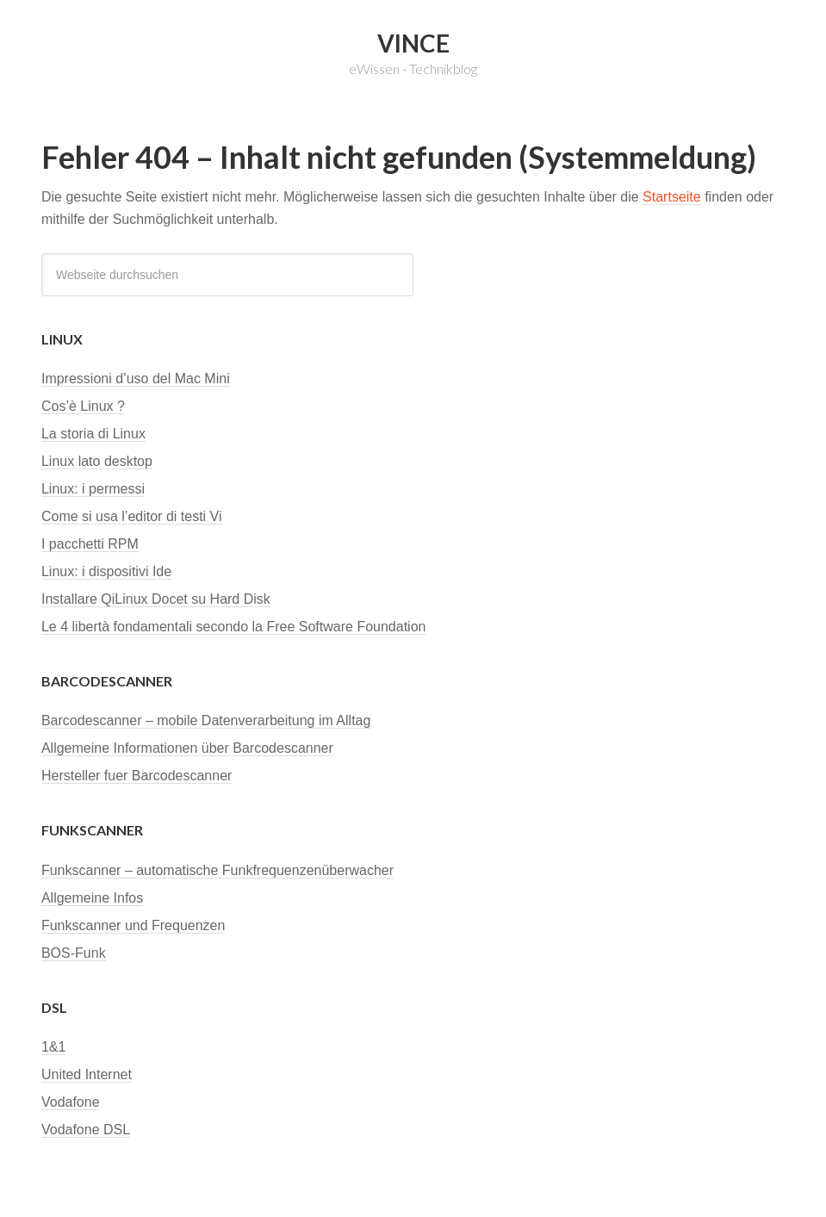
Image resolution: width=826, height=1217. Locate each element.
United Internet (86, 1074)
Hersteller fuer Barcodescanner (136, 775)
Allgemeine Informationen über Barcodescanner (187, 748)
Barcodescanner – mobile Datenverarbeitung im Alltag (205, 720)
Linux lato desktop (96, 461)
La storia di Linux (93, 433)
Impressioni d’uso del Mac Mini (135, 378)
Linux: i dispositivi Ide (106, 571)
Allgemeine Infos (92, 898)
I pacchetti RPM (90, 544)
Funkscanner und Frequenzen (133, 925)
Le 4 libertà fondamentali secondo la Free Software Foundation (233, 626)
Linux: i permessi (93, 488)
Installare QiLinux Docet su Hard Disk (155, 599)
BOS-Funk (73, 953)
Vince (413, 43)
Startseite (672, 196)
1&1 (53, 1047)
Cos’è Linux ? (83, 406)
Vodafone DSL (85, 1129)
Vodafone (70, 1102)
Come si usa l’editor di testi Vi (131, 516)
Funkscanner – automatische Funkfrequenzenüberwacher (217, 870)
